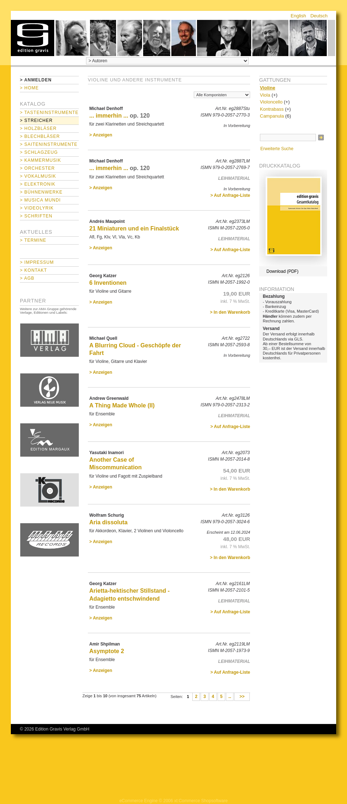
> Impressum (37, 262)
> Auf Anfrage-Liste (230, 195)
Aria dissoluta (108, 522)
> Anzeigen (100, 134)
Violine (267, 87)
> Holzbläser (38, 128)
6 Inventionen (108, 283)
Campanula (272, 116)
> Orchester (37, 168)
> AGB (27, 278)
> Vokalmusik (38, 176)
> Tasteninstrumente (49, 112)
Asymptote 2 (106, 651)
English (298, 15)
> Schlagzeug (39, 152)
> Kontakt (33, 270)
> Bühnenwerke (41, 192)
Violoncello (271, 102)
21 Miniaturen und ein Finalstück (134, 228)
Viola (265, 95)
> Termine (33, 240)
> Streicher (36, 120)
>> (242, 696)
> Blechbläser (40, 136)
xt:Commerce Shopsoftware (201, 800)
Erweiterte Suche (276, 148)
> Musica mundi (40, 200)
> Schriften (36, 216)
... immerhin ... (108, 116)
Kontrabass (272, 109)
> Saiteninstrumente (48, 144)
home (32, 38)
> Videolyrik (36, 208)
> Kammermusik (40, 160)
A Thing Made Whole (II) (122, 405)
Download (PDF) (282, 271)
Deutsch (319, 15)
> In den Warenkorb (230, 312)
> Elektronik (37, 184)
